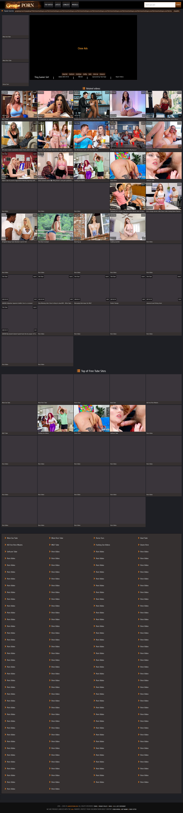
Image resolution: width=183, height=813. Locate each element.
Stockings (78, 74)
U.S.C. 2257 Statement (119, 806)
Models (75, 5)
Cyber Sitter (132, 809)
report (34, 92)
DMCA (110, 806)
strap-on (102, 74)
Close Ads (83, 48)
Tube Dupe (103, 77)
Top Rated (49, 5)
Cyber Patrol (116, 809)
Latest (57, 5)
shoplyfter (176, 11)
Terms (95, 806)
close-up (95, 74)
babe (90, 74)
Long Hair (64, 74)
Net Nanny (124, 809)
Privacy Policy (103, 806)
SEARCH (178, 5)
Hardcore (71, 74)
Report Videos (120, 77)
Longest (66, 5)
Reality (85, 74)
